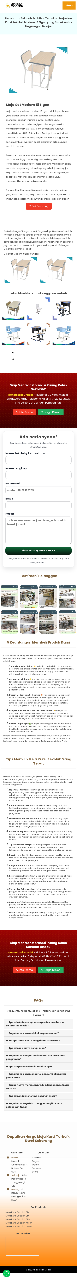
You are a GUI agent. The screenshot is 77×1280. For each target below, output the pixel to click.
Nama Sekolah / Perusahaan (38, 458)
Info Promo (24, 413)
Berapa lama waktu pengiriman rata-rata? (33, 1041)
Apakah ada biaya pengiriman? (26, 1049)
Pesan (38, 529)
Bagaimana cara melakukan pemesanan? (32, 1034)
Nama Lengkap (38, 474)
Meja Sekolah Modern (42, 1276)
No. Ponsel (38, 489)
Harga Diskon (50, 413)
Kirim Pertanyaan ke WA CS (38, 551)
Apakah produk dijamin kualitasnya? (29, 1067)
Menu (69, 5)
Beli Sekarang (39, 207)
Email (38, 504)
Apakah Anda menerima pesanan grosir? (31, 1097)
